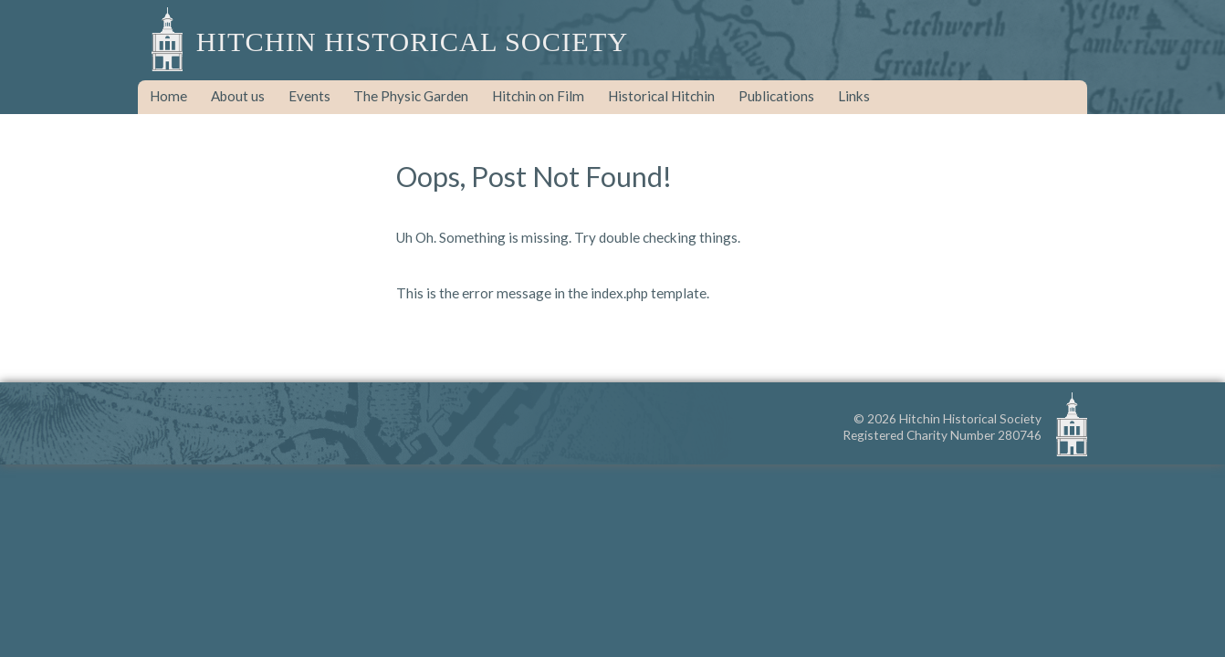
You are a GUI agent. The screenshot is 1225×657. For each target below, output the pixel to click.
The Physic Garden (410, 96)
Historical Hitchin (661, 96)
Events (309, 96)
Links (854, 96)
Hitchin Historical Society (412, 41)
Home (168, 96)
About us (238, 96)
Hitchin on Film (538, 96)
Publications (776, 96)
